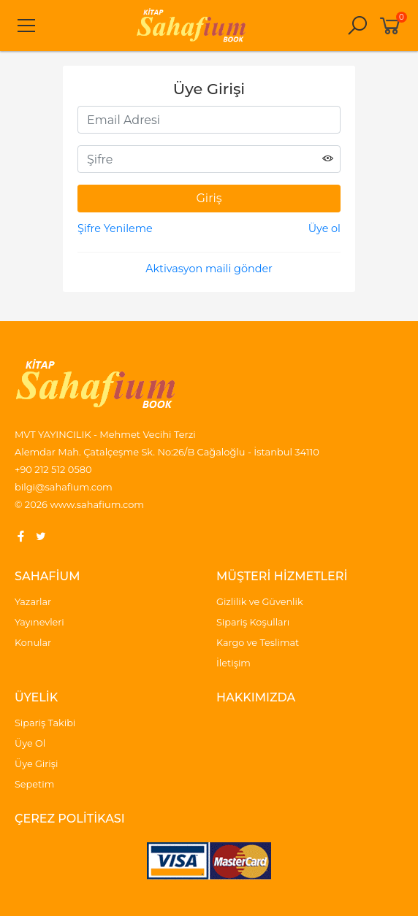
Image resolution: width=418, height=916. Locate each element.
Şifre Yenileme (115, 228)
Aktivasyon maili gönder (209, 268)
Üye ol (324, 228)
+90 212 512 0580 (53, 469)
